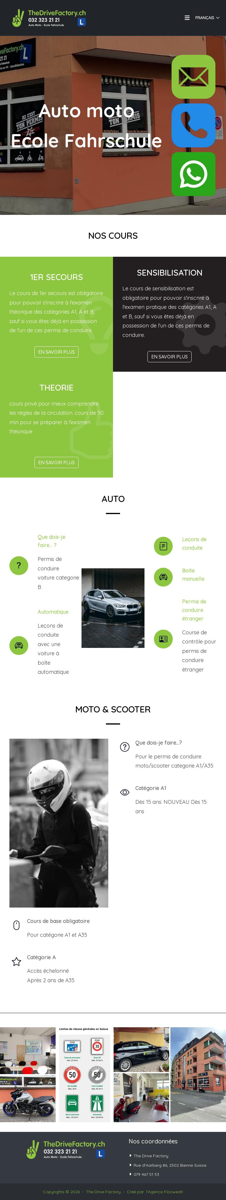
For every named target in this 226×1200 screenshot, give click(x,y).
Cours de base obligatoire (58, 921)
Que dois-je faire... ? (51, 541)
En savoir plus (56, 352)
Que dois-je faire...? (158, 742)
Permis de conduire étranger (194, 610)
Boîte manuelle (193, 574)
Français (207, 17)
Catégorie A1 (150, 788)
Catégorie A (41, 957)
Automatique (53, 611)
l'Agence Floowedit (164, 1191)
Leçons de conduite (194, 543)
